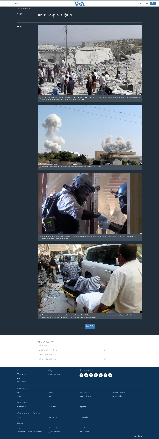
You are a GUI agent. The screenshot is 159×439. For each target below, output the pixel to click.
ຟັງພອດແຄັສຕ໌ (84, 407)
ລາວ (18, 392)
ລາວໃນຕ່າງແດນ (84, 392)
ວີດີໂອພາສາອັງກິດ (22, 382)
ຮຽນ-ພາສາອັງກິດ (117, 396)
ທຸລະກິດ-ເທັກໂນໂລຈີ (86, 396)
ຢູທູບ (18, 378)
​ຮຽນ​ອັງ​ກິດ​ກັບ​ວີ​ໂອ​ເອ (54, 432)
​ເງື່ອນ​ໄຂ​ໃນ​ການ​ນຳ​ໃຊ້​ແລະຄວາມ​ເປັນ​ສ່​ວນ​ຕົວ (29, 432)
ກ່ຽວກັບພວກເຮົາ (21, 407)
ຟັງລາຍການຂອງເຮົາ (54, 374)
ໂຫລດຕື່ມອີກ (90, 326)
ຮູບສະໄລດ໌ (16, 3)
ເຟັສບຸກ (19, 417)
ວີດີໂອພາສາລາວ (21, 374)
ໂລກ (50, 396)
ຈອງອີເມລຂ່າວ (84, 417)
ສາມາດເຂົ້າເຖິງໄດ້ (85, 432)
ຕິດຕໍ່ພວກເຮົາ (52, 407)
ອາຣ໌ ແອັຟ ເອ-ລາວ (85, 428)
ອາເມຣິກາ (51, 392)
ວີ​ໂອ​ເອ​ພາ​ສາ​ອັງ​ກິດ (54, 428)
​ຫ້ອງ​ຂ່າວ (19, 428)
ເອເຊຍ (19, 396)
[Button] (20, 27)
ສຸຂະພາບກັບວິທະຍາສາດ (119, 392)
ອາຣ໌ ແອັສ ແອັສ (53, 417)
